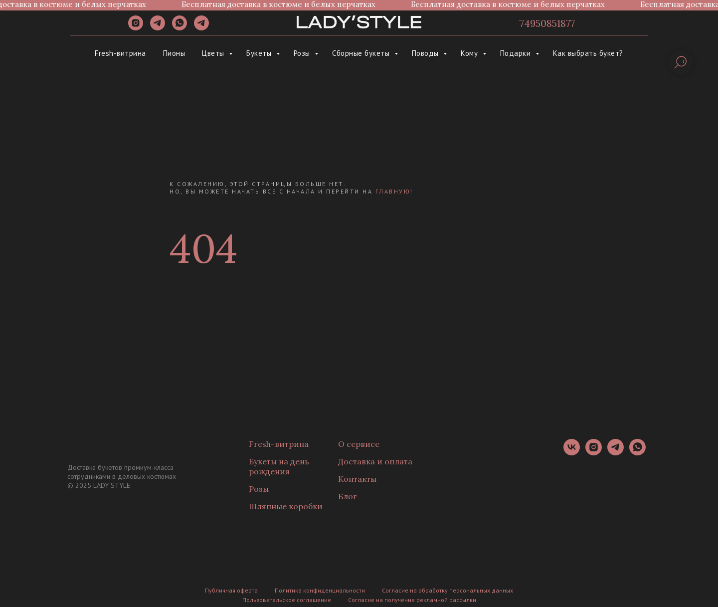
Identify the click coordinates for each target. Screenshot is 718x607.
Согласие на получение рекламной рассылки (412, 600)
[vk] (571, 452)
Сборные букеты (362, 53)
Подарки (516, 53)
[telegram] (157, 27)
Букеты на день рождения (279, 466)
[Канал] (201, 27)
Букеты (260, 53)
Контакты (357, 479)
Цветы (214, 53)
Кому (470, 53)
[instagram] (135, 27)
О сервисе (358, 444)
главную (393, 191)
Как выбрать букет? (588, 53)
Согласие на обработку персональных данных (447, 590)
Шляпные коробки (286, 506)
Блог (347, 496)
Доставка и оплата (375, 461)
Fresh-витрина (120, 53)
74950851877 (547, 23)
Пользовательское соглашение (286, 600)
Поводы (426, 53)
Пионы (174, 53)
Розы (303, 53)
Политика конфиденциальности (320, 590)
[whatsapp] (179, 27)
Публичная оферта (231, 590)
